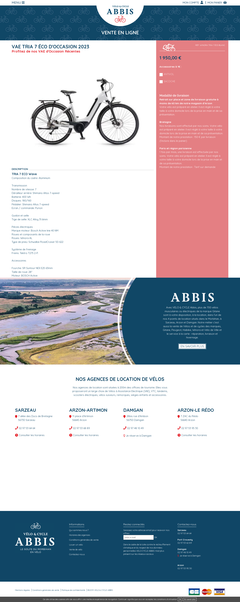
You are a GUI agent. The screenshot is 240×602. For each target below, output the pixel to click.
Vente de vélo (75, 549)
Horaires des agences (79, 535)
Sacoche (169, 81)
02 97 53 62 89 (185, 542)
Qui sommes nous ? (78, 530)
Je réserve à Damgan (139, 435)
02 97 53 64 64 (27, 428)
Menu (17, 2)
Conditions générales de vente (84, 539)
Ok (180, 599)
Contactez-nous (77, 554)
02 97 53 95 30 (189, 428)
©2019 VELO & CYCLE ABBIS (100, 590)
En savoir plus (192, 346)
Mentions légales (22, 590)
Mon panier (215, 2)
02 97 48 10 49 (135, 428)
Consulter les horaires (31, 435)
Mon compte (191, 2)
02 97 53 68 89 (81, 428)
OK (155, 537)
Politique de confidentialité (73, 590)
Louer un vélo (76, 544)
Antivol (169, 74)
